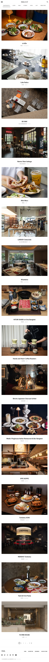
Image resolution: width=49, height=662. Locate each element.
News (31, 5)
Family (29, 123)
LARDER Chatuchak (24, 239)
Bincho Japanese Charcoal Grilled (24, 398)
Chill (26, 202)
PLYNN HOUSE (24, 635)
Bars (19, 5)
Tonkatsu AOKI (24, 517)
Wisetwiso (24, 279)
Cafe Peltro (24, 82)
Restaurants (6, 5)
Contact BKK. (44, 651)
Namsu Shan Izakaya (24, 161)
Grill (27, 400)
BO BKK (24, 121)
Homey (26, 84)
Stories (25, 5)
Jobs (25, 651)
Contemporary (25, 45)
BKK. (3, 651)
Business (37, 651)
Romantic (26, 440)
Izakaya (28, 163)
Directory (43, 5)
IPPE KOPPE (24, 478)
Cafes (14, 5)
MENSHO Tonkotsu (24, 556)
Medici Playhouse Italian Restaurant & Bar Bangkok (24, 438)
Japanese (26, 321)
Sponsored (45, 473)
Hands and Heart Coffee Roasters (24, 358)
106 (29, 643)
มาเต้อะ (24, 43)
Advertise (30, 651)
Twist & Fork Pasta (24, 596)
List (37, 5)
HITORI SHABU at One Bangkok (24, 319)
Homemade (26, 598)
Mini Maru (24, 200)
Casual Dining (26, 281)
